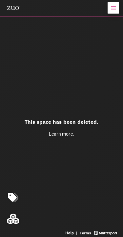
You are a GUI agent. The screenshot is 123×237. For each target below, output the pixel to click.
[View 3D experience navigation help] (72, 232)
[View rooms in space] (13, 219)
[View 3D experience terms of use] (86, 232)
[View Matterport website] (105, 232)
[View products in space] (113, 8)
